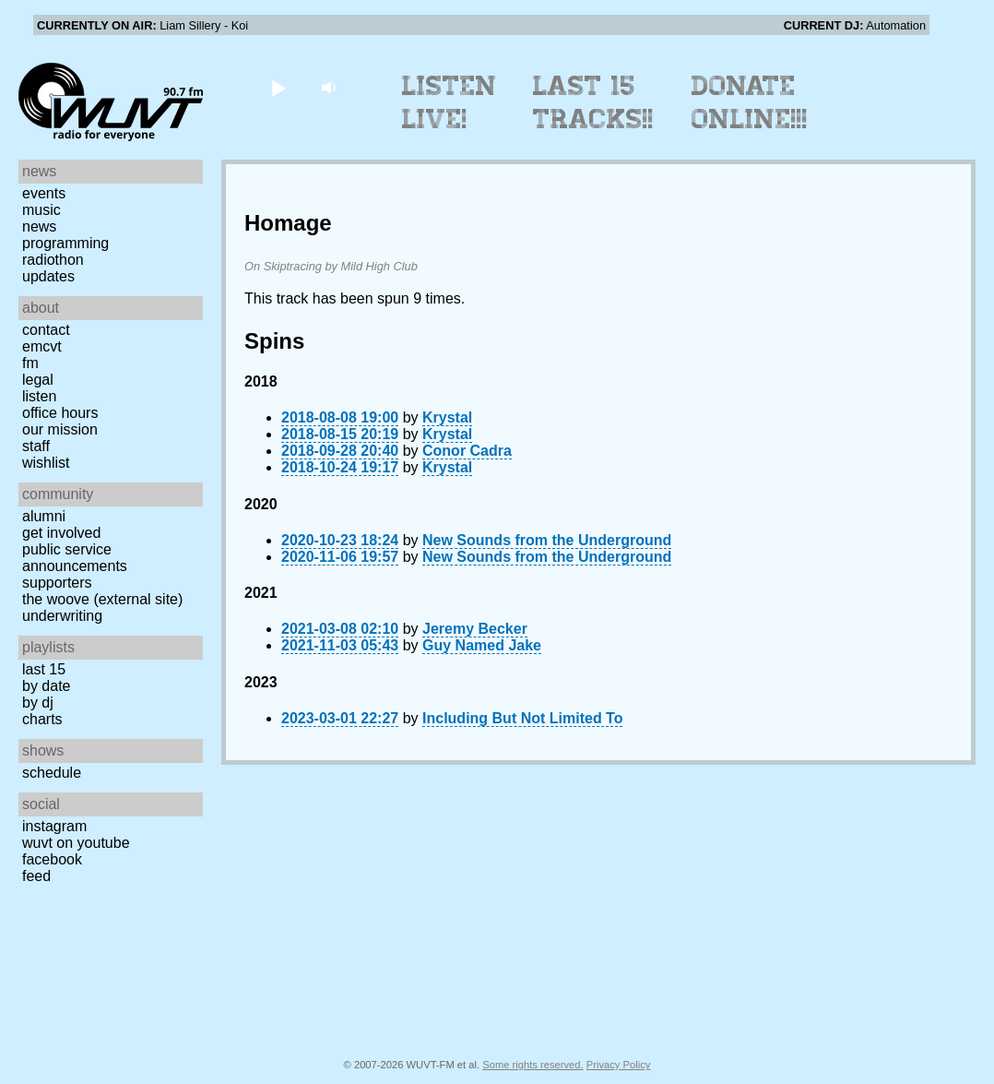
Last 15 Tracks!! (593, 102)
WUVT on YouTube (76, 843)
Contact (46, 330)
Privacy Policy (618, 1064)
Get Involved (61, 533)
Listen (39, 396)
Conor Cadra (467, 451)
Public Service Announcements (74, 558)
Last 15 (43, 669)
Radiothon (53, 260)
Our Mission (60, 429)
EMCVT (42, 346)
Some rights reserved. (532, 1064)
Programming (65, 243)
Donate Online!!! (750, 102)
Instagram (54, 826)
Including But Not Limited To (522, 718)
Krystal (447, 417)
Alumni (43, 516)
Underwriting (62, 616)
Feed (36, 876)
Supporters (57, 582)
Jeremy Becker (474, 629)
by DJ (37, 702)
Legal (37, 379)
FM (30, 363)
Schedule (51, 772)
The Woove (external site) (102, 599)
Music (41, 210)
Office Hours (60, 413)
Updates (48, 276)
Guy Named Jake (481, 645)
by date (46, 686)
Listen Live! (449, 102)
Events (43, 193)
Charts (42, 719)
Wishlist (46, 463)
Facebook (52, 859)
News (39, 226)
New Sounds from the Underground (546, 540)
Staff (36, 446)
